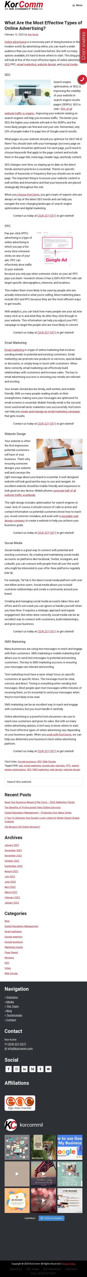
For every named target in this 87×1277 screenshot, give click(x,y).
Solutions (12, 997)
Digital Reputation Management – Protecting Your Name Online (38, 812)
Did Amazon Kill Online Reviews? (22, 826)
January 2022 (12, 902)
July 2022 (10, 876)
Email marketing (14, 350)
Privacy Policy (69, 1263)
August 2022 (11, 871)
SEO (7, 64)
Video (8, 968)
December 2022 (13, 850)
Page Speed (11, 952)
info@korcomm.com (20, 1048)
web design (56, 769)
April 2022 (10, 887)
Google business (27, 761)
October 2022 (12, 860)
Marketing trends (14, 947)
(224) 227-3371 (17, 1044)
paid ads (60, 765)
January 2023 (12, 845)
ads (21, 765)
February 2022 (12, 897)
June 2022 (10, 881)
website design (46, 64)
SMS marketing (40, 769)
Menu (79, 5)
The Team (12, 1006)
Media (10, 1002)
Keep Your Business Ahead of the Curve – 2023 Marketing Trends (40, 802)
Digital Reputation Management (21, 926)
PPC (68, 765)
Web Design (49, 761)
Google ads (48, 765)
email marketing (26, 64)
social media (70, 64)
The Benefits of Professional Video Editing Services (33, 807)
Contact (11, 1020)
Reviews (9, 957)
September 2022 (14, 866)
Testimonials (14, 1015)
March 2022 (11, 892)
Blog (7, 921)
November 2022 (13, 855)
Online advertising (15, 42)
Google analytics (13, 936)
